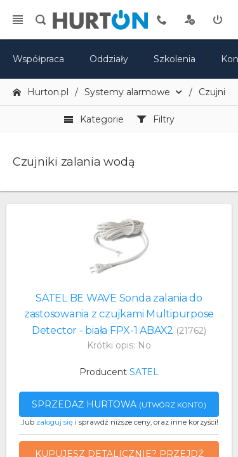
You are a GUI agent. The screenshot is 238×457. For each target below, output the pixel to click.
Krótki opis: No (119, 345)
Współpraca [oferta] (38, 59)
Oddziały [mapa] (108, 59)
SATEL (144, 372)
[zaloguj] (218, 19)
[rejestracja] (190, 19)
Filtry (155, 119)
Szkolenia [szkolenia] (174, 59)
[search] (40, 19)
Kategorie (93, 119)
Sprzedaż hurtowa (119, 404)
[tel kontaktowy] (162, 19)
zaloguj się (54, 422)
